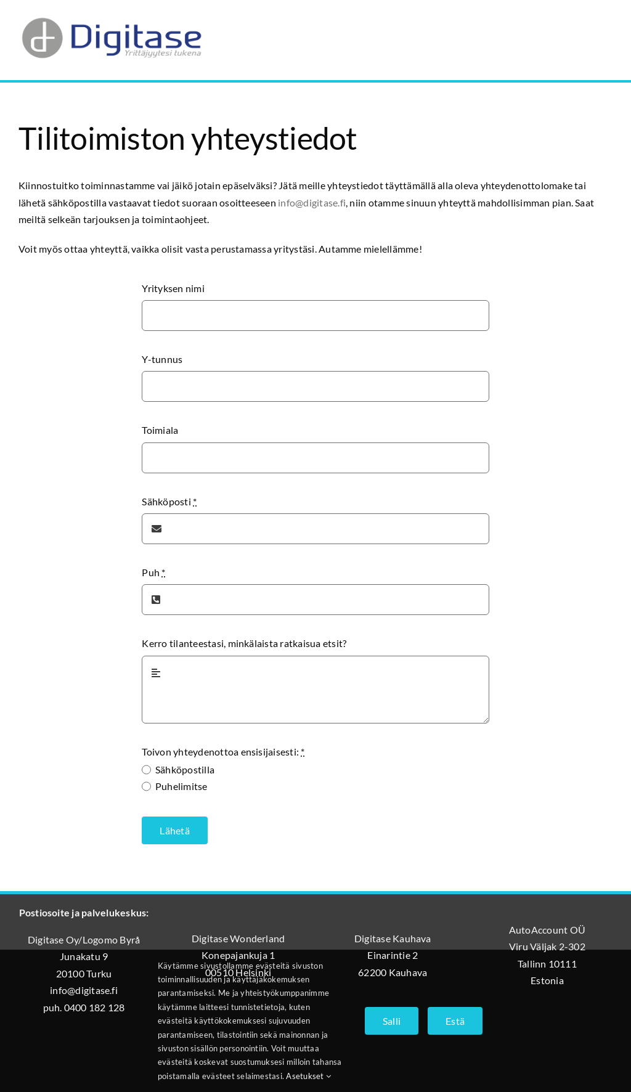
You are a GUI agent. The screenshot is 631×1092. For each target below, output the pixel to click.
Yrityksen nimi (173, 288)
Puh (153, 572)
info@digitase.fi (312, 202)
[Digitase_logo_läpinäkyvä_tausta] (110, 14)
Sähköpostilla (184, 769)
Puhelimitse (181, 786)
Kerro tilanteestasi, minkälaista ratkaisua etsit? (244, 643)
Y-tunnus (162, 359)
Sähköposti (169, 501)
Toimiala (160, 430)
